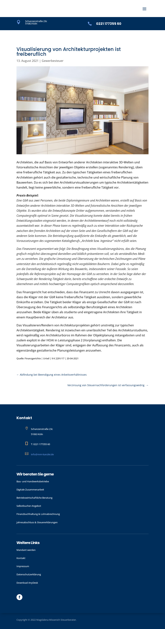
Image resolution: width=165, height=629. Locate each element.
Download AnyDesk (27, 582)
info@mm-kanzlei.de (42, 454)
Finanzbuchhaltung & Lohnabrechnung (38, 514)
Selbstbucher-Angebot (28, 505)
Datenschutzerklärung (28, 574)
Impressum (22, 566)
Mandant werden (26, 550)
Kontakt (20, 558)
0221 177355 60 (108, 23)
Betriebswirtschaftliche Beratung (34, 497)
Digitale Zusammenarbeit (30, 489)
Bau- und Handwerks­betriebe (32, 481)
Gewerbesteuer (53, 61)
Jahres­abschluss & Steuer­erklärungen (37, 522)
